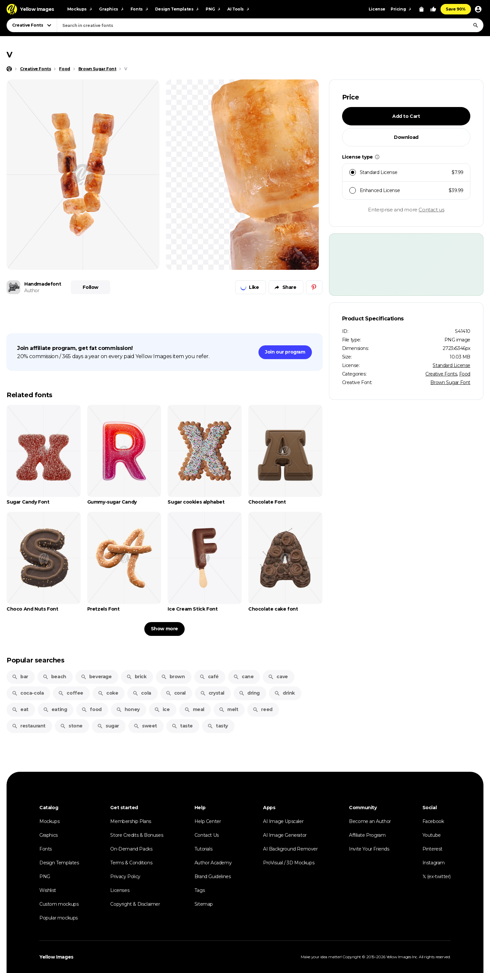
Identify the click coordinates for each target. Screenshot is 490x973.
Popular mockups (58, 918)
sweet (145, 726)
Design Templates (59, 863)
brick (136, 677)
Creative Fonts (441, 374)
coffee (70, 693)
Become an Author (370, 821)
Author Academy (213, 863)
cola (142, 693)
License (377, 9)
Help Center (207, 821)
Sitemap (203, 904)
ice (162, 709)
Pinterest (432, 849)
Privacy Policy (125, 876)
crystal (212, 693)
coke (108, 693)
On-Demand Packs (131, 849)
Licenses (119, 890)
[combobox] (270, 25)
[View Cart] (421, 9)
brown (173, 677)
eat (20, 709)
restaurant (29, 726)
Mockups (49, 821)
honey (128, 709)
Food (464, 374)
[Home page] (9, 69)
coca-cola (28, 693)
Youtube (431, 835)
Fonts (45, 849)
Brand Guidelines (212, 876)
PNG (44, 876)
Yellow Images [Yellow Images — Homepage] (56, 957)
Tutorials (203, 849)
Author (31, 290)
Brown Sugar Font (450, 382)
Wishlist (47, 890)
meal (194, 709)
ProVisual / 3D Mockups (288, 863)
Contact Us (206, 835)
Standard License (451, 365)
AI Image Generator (285, 835)
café (209, 677)
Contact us (431, 209)
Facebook (433, 821)
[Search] (476, 25)
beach (54, 677)
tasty (217, 726)
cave (278, 677)
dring (249, 693)
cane (243, 677)
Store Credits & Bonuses (136, 835)
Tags (199, 890)
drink (284, 693)
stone (71, 726)
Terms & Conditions (131, 863)
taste (182, 726)
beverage (96, 677)
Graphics (48, 835)
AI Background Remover (290, 849)
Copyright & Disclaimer (135, 904)
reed (262, 709)
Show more (164, 629)
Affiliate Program (367, 835)
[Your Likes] (433, 9)
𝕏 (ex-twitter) (436, 876)
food (91, 709)
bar (20, 677)
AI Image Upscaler (283, 821)
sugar (108, 726)
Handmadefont (42, 284)
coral (176, 693)
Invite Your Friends (369, 849)
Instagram (433, 863)
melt (228, 709)
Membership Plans (130, 821)
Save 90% (456, 9)
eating (55, 709)
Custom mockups (58, 904)
